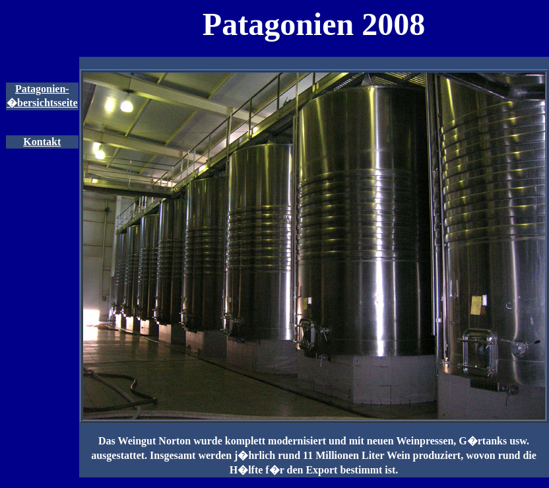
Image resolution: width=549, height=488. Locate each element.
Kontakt (42, 141)
